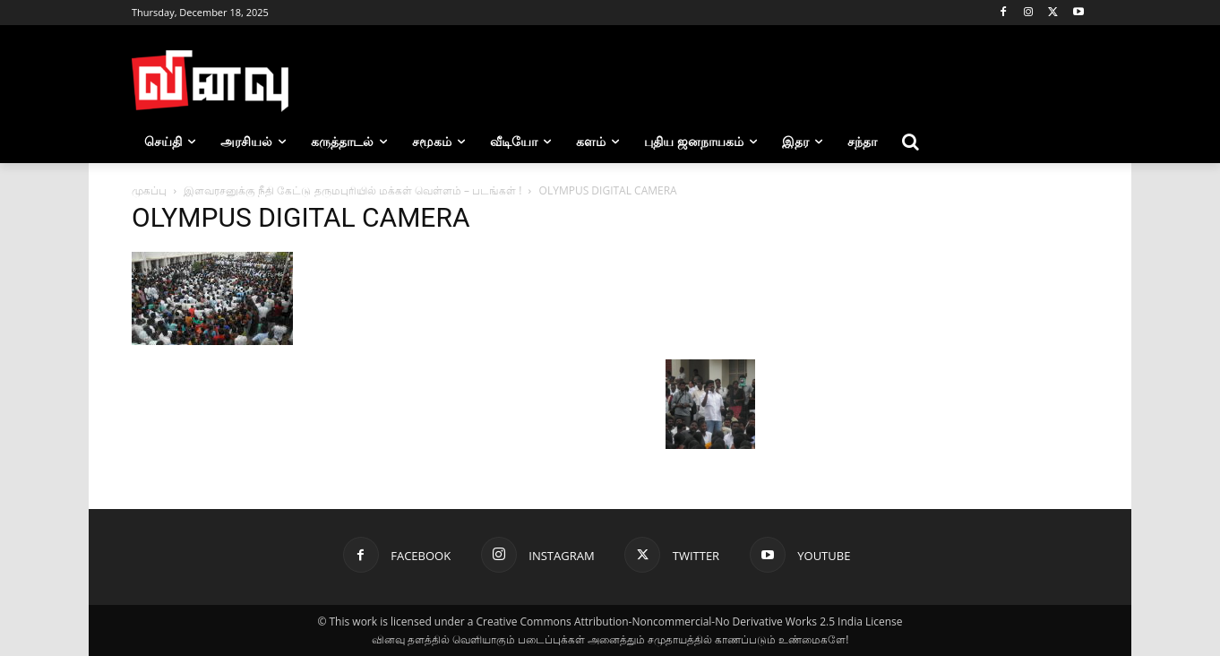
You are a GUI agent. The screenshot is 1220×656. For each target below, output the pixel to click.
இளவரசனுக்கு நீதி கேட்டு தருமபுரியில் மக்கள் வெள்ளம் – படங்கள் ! (352, 190)
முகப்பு (149, 190)
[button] (910, 141)
